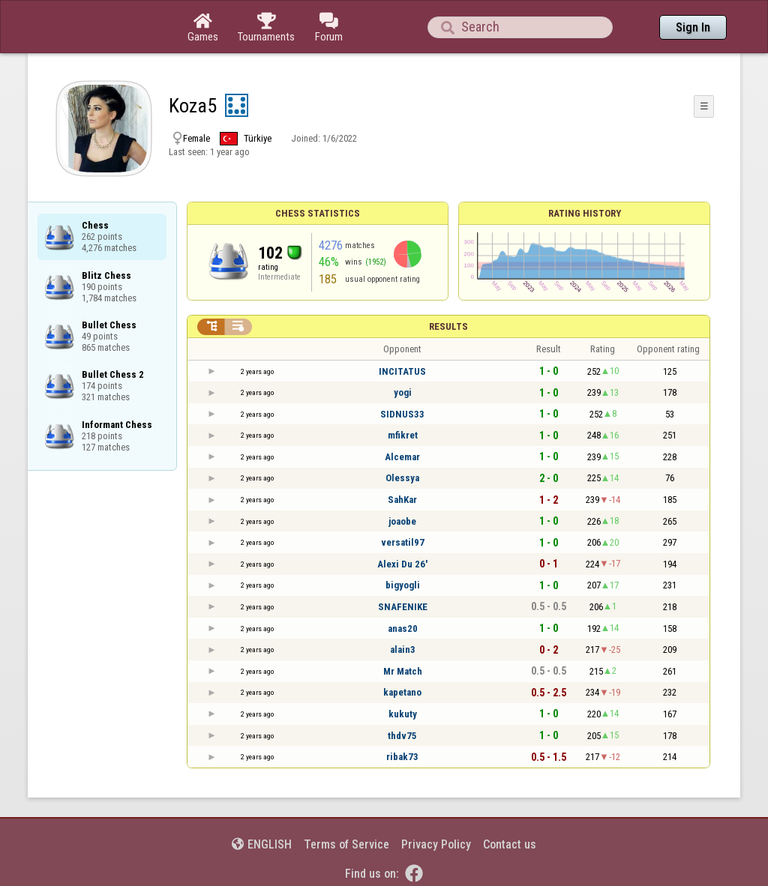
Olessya (402, 477)
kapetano (402, 692)
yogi (403, 392)
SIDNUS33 (402, 414)
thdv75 (402, 735)
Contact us (509, 844)
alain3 (403, 649)
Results (448, 326)
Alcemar (402, 456)
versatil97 (402, 542)
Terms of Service (346, 844)
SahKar (402, 499)
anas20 (403, 628)
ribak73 (402, 756)
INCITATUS (402, 371)
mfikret (403, 435)
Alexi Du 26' (402, 564)
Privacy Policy (436, 844)
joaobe (402, 521)
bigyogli (403, 585)
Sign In (693, 27)
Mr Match (402, 671)
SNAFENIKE (403, 606)
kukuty (402, 714)
